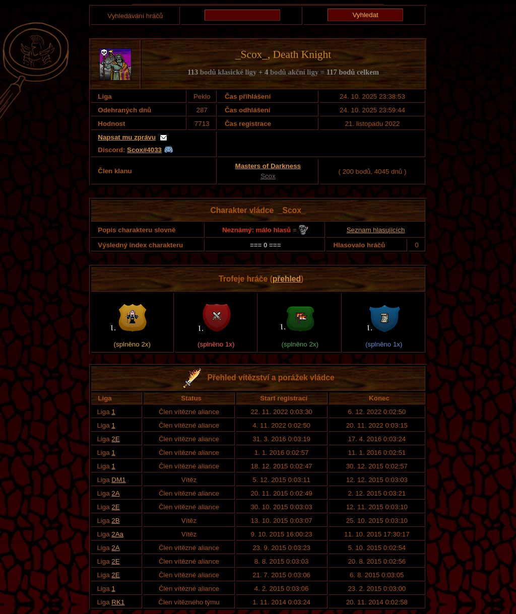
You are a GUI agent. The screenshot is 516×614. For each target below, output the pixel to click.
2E (115, 439)
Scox (268, 176)
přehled (287, 279)
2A (115, 493)
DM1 (118, 480)
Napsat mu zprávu (127, 137)
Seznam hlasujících (376, 230)
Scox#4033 (144, 150)
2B (115, 520)
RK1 (117, 602)
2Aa (117, 534)
